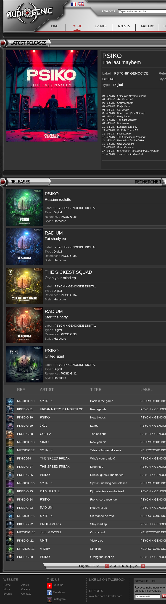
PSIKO (112, 55)
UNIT (43, 540)
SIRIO (44, 442)
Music (7, 589)
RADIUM (54, 232)
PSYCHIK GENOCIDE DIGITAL (75, 208)
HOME (54, 26)
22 (136, 566)
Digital (118, 85)
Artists (25, 585)
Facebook (56, 592)
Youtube (55, 585)
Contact (26, 593)
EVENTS (100, 26)
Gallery (25, 589)
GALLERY (147, 26)
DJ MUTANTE (50, 491)
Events (7, 593)
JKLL (43, 425)
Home (7, 585)
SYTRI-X (46, 401)
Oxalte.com (115, 596)
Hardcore (60, 221)
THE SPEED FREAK (55, 458)
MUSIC (77, 26)
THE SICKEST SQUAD (68, 272)
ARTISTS (124, 26)
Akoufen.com (97, 596)
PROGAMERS (50, 524)
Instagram (56, 599)
